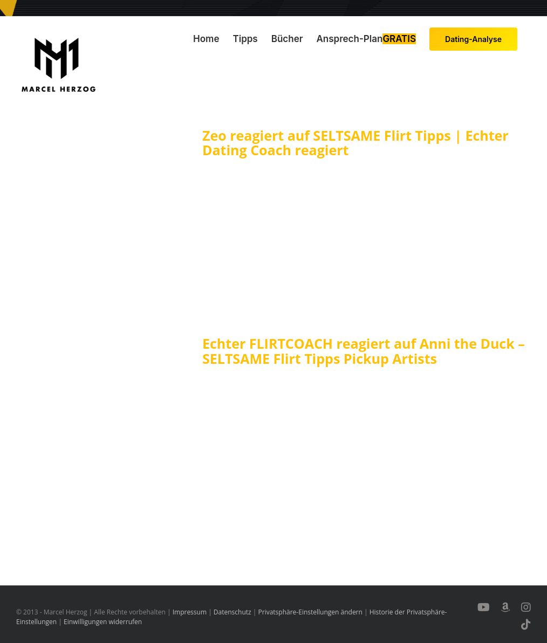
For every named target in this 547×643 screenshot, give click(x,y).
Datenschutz (232, 612)
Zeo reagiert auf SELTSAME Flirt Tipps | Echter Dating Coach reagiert (355, 143)
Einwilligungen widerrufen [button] (103, 621)
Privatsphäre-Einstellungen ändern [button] (310, 612)
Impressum (190, 612)
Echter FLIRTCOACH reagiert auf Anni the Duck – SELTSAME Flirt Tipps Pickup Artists (363, 351)
